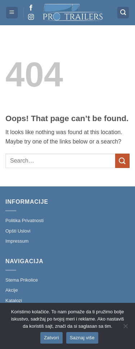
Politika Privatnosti (24, 220)
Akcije (11, 290)
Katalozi (13, 300)
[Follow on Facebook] (31, 8)
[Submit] (122, 161)
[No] (125, 328)
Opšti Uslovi (17, 231)
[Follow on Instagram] (31, 17)
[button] (12, 13)
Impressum (16, 241)
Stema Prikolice (21, 280)
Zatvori (51, 337)
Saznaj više (82, 337)
